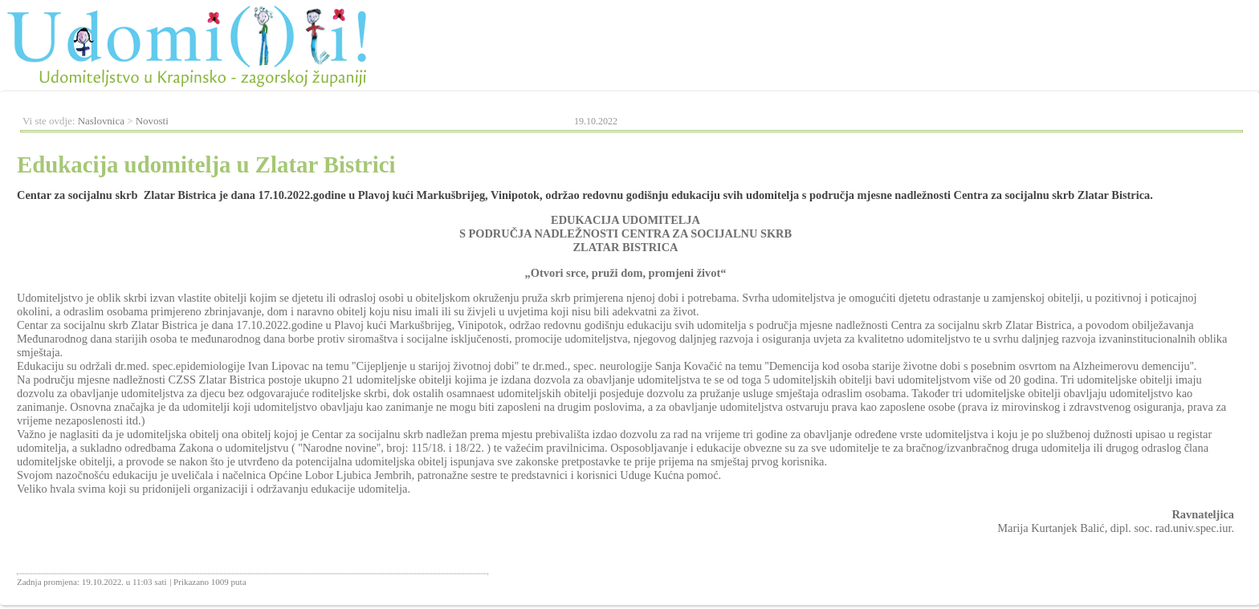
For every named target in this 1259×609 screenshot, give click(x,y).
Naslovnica (101, 121)
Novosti (152, 121)
